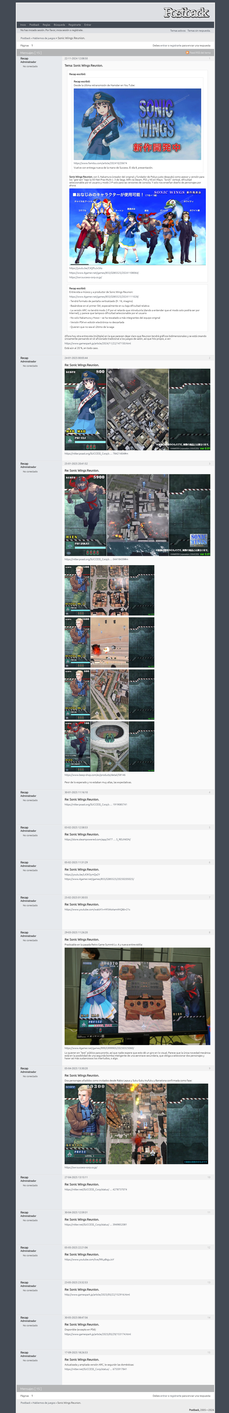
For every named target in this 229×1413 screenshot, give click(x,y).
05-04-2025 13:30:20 (76, 1068)
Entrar (87, 24)
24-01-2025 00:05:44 (76, 358)
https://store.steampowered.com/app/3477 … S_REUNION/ (98, 839)
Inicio (23, 24)
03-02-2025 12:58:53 (76, 827)
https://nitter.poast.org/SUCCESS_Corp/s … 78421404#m (96, 453)
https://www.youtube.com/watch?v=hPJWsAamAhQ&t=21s (97, 909)
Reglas (46, 24)
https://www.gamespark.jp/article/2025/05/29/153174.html (98, 1334)
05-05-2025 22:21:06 (76, 1247)
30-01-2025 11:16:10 (76, 792)
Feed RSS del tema (200, 52)
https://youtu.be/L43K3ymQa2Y (82, 874)
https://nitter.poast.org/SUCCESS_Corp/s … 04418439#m (96, 559)
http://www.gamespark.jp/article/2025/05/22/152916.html (97, 1294)
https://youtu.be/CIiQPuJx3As (85, 268)
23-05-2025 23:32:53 (76, 1282)
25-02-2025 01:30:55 (76, 897)
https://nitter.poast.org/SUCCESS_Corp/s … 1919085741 (96, 804)
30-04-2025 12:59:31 (76, 1212)
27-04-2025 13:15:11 (76, 1177)
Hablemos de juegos (44, 38)
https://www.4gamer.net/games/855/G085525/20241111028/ (104, 296)
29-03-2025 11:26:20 (76, 932)
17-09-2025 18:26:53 (76, 1352)
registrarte (175, 45)
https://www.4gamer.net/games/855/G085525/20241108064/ (104, 272)
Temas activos (178, 30)
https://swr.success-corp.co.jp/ (85, 277)
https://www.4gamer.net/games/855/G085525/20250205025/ (99, 879)
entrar (163, 45)
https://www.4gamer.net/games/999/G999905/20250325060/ (99, 1048)
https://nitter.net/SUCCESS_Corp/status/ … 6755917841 (96, 1369)
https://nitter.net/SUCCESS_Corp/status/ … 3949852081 (96, 1224)
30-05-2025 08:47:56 (76, 1317)
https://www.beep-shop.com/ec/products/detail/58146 (95, 775)
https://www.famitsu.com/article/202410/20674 (100, 163)
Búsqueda (59, 24)
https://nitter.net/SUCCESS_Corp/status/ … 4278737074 (96, 1189)
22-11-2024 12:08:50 (76, 58)
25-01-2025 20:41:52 (76, 463)
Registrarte (75, 24)
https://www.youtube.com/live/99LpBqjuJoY (89, 1259)
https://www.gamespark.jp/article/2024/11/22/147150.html (98, 343)
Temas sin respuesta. (199, 30)
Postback (34, 24)
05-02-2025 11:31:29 (76, 862)
